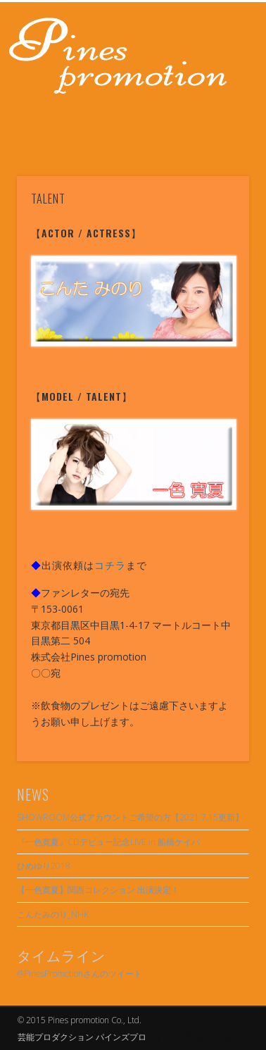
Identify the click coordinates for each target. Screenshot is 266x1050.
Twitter (145, 131)
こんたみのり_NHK (53, 914)
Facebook (117, 131)
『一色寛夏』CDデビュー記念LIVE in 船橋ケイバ (108, 842)
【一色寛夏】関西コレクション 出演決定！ (98, 890)
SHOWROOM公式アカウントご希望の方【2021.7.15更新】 (130, 817)
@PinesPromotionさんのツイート (79, 974)
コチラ (110, 564)
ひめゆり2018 (43, 866)
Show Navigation (215, 126)
